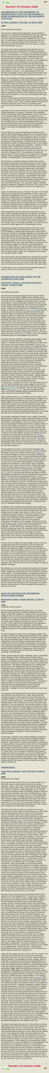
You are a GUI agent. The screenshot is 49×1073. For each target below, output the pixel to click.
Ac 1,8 (19, 46)
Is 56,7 (12, 388)
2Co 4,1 (16, 802)
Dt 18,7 (19, 820)
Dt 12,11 (30, 310)
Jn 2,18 (27, 467)
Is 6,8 (35, 790)
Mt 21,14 (11, 523)
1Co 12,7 (31, 195)
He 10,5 (39, 435)
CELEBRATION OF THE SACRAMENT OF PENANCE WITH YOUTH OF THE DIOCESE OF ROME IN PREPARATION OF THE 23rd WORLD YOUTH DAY (22, 15)
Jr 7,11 (18, 389)
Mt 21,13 (5, 388)
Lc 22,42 (38, 977)
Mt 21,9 (38, 344)
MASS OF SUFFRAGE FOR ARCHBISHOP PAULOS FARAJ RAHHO (20, 594)
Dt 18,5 (13, 820)
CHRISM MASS (8, 767)
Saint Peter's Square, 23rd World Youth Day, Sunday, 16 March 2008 (21, 284)
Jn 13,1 (23, 334)
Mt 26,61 (39, 453)
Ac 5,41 (25, 891)
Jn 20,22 (35, 147)
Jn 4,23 (31, 426)
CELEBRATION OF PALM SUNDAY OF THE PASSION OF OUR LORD (21, 278)
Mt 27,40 (33, 458)
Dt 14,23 (36, 310)
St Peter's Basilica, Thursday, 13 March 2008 (21, 22)
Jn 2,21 (6, 472)
